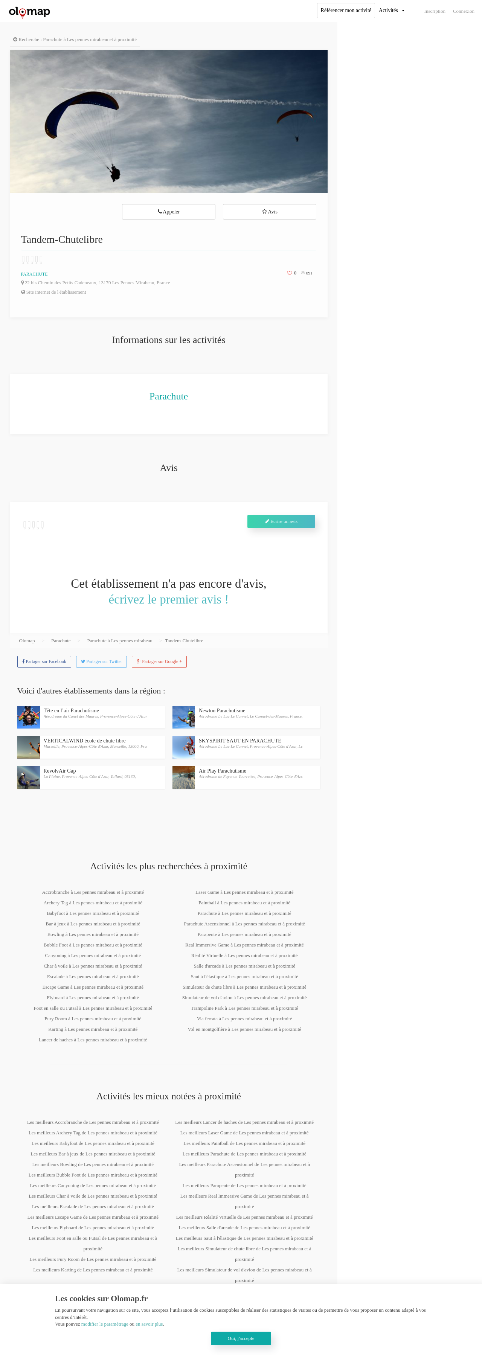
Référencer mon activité (346, 10)
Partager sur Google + (159, 661)
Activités (388, 10)
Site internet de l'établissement (53, 292)
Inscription (434, 11)
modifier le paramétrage (104, 1324)
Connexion (463, 11)
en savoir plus (149, 1324)
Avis (270, 212)
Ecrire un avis (281, 521)
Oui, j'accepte (241, 1338)
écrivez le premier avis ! (169, 599)
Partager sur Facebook (44, 661)
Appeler (169, 212)
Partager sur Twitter (101, 661)
